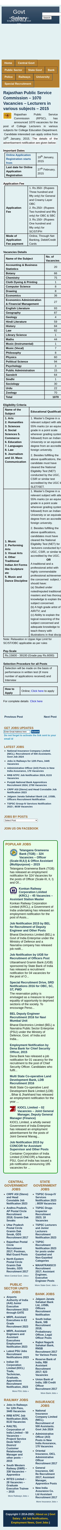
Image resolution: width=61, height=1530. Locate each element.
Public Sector (13, 70)
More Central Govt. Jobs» (17, 1276)
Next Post (50, 716)
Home (8, 63)
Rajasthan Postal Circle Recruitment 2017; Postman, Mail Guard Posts (17, 1248)
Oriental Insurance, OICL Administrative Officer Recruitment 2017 (46, 1457)
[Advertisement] (30, 41)
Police (9, 76)
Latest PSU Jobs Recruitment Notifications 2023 (18, 1354)
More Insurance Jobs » (47, 1501)
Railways (24, 76)
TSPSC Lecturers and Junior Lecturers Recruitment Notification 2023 (46, 1231)
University (43, 76)
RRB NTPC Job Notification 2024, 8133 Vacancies (17, 1418)
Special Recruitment (18, 83)
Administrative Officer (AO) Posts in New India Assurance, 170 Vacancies (30, 769)
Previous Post (13, 716)
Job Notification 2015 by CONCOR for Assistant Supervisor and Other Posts (29, 1146)
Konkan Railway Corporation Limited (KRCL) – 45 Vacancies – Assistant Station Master (31, 894)
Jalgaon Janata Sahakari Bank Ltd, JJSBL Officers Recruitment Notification (31, 798)
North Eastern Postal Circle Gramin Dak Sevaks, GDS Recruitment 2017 (17, 1265)
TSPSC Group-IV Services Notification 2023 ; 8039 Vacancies (29, 805)
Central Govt (26, 63)
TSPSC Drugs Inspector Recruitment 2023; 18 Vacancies (43, 1214)
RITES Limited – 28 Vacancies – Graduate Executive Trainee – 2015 (17, 1485)
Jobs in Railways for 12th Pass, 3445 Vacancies (17, 1407)
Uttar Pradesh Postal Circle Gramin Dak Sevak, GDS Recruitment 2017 (17, 1231)
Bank (51, 70)
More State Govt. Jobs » (46, 1285)
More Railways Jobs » (18, 1496)
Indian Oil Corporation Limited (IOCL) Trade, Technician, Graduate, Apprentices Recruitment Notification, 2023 (17, 1374)
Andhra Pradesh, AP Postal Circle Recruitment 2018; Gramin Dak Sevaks (17, 1214)
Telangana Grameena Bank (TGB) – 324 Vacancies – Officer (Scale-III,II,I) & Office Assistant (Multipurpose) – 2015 (31, 857)
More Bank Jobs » (49, 1393)
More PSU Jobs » (20, 1391)
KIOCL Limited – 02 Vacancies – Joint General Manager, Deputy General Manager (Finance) (32, 1113)
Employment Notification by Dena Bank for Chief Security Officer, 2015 (30, 1048)
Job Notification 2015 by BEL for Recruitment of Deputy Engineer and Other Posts (30, 927)
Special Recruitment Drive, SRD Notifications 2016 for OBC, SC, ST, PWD (32, 986)
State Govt (35, 70)
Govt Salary (19, 14)
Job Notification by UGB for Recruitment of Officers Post (30, 956)
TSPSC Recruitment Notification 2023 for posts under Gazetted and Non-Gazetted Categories (45, 1251)
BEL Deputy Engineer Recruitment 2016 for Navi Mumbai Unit (28, 1017)
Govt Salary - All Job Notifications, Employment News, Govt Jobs (33, 1518)
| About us (40, 1514)
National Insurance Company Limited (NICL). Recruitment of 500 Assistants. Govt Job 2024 (29, 753)
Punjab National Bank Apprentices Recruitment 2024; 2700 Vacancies (27, 783)
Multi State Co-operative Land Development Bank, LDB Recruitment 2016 (30, 1080)
